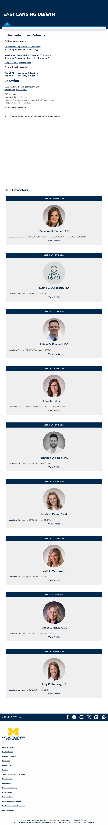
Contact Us (6, 765)
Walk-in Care (7, 797)
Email (104, 717)
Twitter (89, 717)
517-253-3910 (19, 107)
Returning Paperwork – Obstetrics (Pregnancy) (26, 58)
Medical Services (8, 747)
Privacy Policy (64, 822)
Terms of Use (89, 822)
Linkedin (74, 717)
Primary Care (7, 779)
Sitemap (77, 822)
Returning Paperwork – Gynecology (21, 49)
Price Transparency (9, 788)
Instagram (96, 717)
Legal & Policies (80, 820)
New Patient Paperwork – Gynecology (22, 46)
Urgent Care (7, 792)
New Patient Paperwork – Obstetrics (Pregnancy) (27, 55)
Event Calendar (8, 810)
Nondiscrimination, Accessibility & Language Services (35, 822)
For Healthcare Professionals (13, 806)
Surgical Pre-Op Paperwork (17, 62)
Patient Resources (9, 756)
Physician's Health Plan (11, 801)
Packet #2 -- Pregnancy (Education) (21, 75)
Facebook (67, 717)
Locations (6, 761)
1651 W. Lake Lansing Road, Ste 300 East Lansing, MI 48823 (22, 88)
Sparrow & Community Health (14, 774)
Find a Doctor (7, 752)
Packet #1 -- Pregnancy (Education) (21, 73)
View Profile (54, 240)
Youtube (81, 717)
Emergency (6, 783)
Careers (5, 770)
